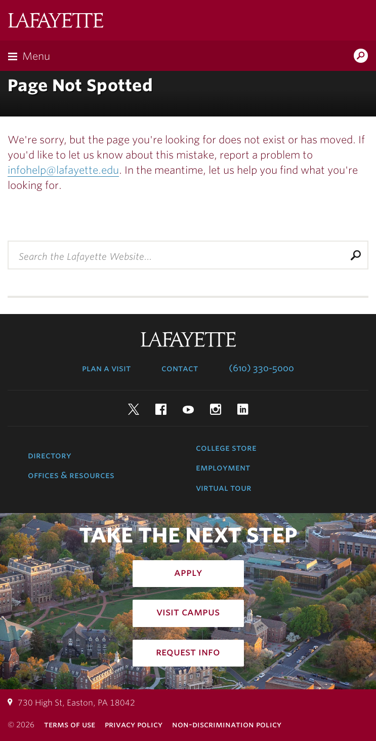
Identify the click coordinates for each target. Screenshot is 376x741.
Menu (36, 56)
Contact (179, 368)
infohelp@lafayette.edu (63, 170)
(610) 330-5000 (261, 368)
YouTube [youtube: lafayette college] (188, 409)
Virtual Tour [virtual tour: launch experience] (224, 488)
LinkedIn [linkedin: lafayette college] (243, 409)
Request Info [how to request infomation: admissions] (188, 652)
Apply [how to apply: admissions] (188, 572)
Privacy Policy (133, 724)
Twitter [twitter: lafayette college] (133, 409)
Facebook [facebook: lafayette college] (161, 409)
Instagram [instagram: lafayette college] (215, 409)
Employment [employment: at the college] (223, 467)
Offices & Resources (71, 475)
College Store (226, 448)
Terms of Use (69, 724)
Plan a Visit (106, 368)
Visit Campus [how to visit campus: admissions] (188, 612)
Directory (49, 455)
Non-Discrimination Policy (226, 724)
